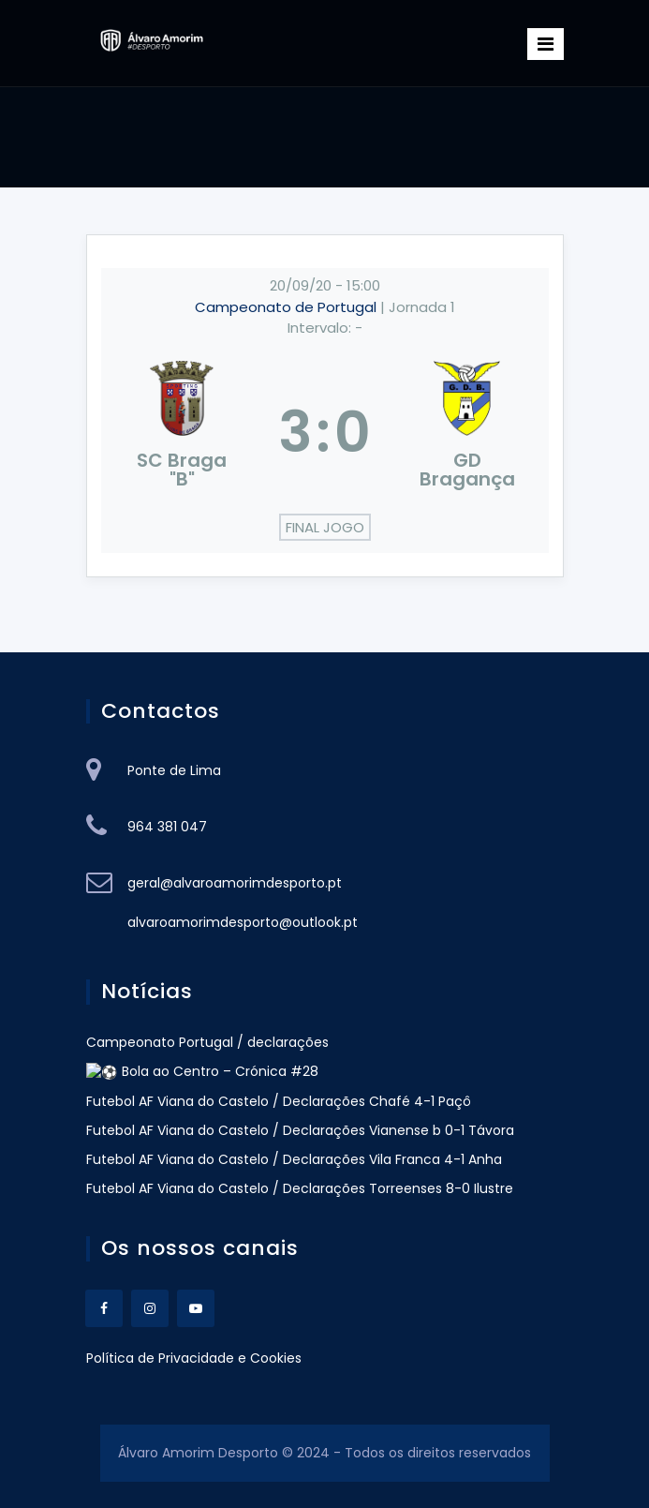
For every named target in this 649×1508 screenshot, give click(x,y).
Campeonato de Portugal (287, 307)
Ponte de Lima (174, 770)
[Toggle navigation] (545, 44)
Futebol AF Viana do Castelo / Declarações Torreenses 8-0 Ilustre (299, 1187)
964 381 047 (167, 826)
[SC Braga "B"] (183, 432)
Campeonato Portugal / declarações (209, 1042)
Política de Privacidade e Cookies (194, 1356)
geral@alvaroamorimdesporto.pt (234, 882)
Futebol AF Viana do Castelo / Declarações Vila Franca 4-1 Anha (294, 1158)
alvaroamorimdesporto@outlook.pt (242, 922)
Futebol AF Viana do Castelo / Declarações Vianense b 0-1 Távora (300, 1129)
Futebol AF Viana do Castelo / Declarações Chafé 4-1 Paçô (278, 1100)
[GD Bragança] (467, 432)
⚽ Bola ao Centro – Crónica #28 (194, 1071)
